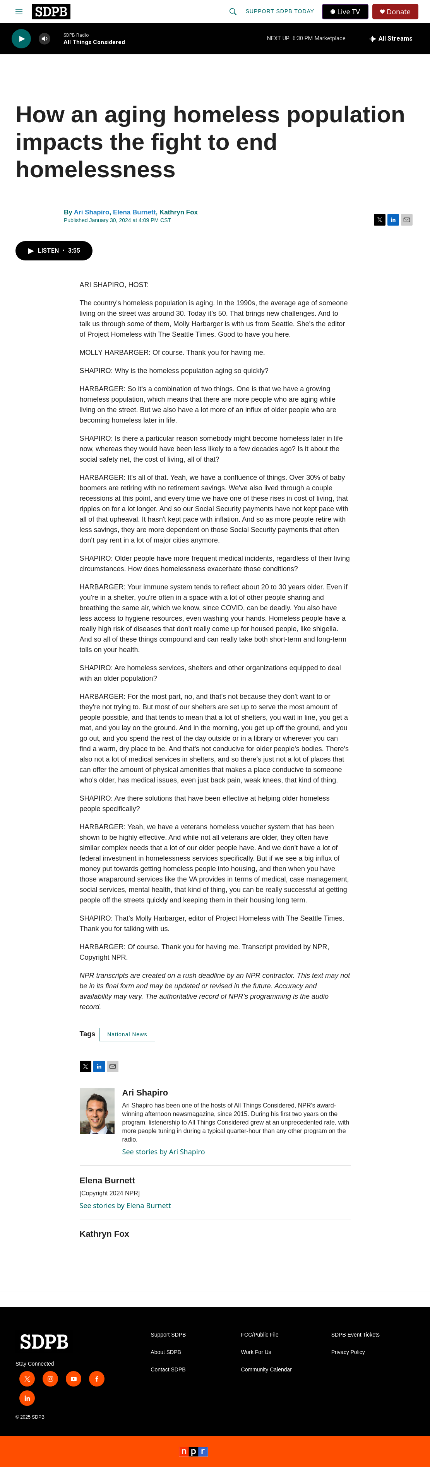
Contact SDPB (168, 1370)
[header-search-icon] (233, 11)
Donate (399, 12)
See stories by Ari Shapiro (163, 1151)
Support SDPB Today (279, 11)
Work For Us (256, 1352)
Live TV (345, 11)
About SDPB (166, 1352)
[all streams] (390, 38)
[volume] (44, 39)
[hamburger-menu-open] (19, 11)
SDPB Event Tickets (355, 1335)
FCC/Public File (260, 1335)
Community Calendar (266, 1370)
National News (127, 1034)
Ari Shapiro (92, 212)
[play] (21, 38)
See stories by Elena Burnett (125, 1205)
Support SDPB (168, 1335)
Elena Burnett (134, 212)
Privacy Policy (348, 1352)
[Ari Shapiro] (97, 1111)
